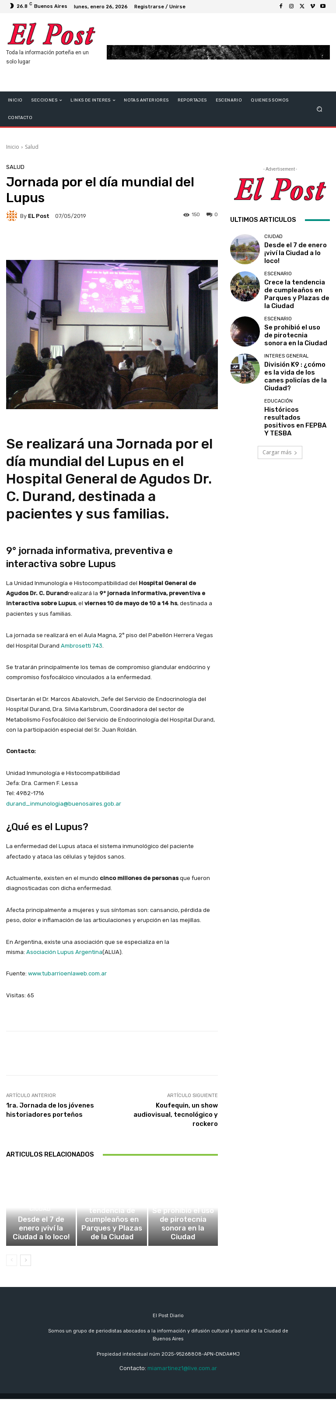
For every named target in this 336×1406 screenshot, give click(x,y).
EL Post (38, 216)
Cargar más (280, 427)
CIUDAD (40, 1231)
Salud (31, 147)
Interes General (286, 349)
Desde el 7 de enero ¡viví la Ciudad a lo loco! (41, 1242)
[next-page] (25, 1267)
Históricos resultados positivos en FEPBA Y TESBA (291, 398)
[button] (319, 109)
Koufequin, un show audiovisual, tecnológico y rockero (175, 1114)
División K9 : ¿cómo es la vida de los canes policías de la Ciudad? (295, 362)
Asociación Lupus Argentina (64, 952)
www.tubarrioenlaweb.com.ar (67, 973)
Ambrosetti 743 (81, 645)
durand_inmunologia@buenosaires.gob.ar (63, 803)
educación (278, 385)
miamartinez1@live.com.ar (182, 1375)
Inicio (12, 147)
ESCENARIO (111, 1226)
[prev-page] (11, 1267)
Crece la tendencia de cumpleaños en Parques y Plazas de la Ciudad (112, 1239)
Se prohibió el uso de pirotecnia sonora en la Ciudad (183, 1239)
